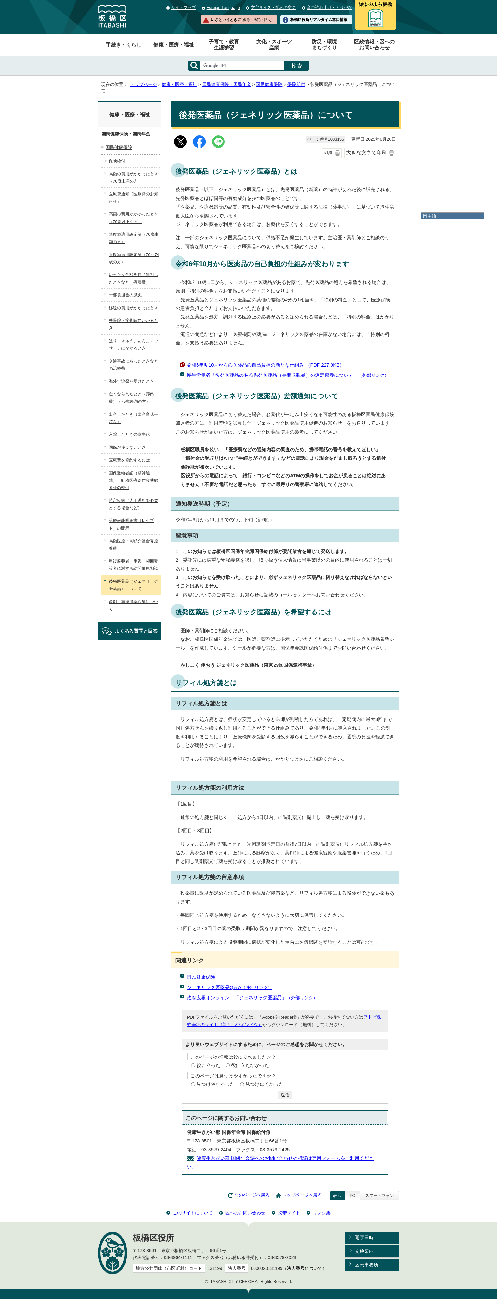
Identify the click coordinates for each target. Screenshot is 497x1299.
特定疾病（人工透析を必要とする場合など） (133, 504)
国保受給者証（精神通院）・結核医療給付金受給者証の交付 (133, 480)
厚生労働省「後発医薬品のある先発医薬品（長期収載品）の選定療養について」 (288, 375)
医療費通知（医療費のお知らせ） (133, 197)
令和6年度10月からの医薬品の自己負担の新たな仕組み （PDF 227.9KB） (265, 365)
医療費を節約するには (129, 460)
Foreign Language (223, 7)
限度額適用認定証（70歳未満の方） (133, 238)
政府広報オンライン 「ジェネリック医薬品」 (252, 997)
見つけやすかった (216, 1084)
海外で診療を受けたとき (131, 381)
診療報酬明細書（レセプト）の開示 (131, 524)
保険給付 (296, 84)
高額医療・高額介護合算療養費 (133, 544)
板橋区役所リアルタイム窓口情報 (318, 19)
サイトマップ (183, 7)
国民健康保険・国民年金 (226, 84)
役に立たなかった (250, 1065)
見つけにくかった (264, 1084)
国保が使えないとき (127, 447)
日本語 (429, 215)
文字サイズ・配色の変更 (273, 7)
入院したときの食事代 (129, 434)
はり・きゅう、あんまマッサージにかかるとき (133, 344)
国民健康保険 (269, 84)
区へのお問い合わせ (245, 1212)
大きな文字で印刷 (366, 152)
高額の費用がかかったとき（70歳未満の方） (133, 177)
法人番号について (304, 1268)
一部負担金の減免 (125, 295)
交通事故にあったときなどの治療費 (133, 365)
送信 (285, 1095)
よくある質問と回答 (136, 630)
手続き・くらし (123, 45)
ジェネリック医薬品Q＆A (229, 987)
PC (352, 1195)
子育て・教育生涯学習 (224, 44)
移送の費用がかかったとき (133, 307)
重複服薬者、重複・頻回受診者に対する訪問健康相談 (133, 565)
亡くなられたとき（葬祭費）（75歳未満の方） (131, 398)
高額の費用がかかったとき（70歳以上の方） (133, 218)
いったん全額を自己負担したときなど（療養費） (133, 278)
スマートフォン (379, 1195)
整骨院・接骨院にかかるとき (133, 324)
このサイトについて (193, 1212)
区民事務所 (366, 1264)
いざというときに (242, 19)
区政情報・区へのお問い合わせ (374, 44)
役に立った (208, 1065)
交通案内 (364, 1251)
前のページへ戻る (252, 1195)
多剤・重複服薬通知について (133, 605)
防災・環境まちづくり (324, 44)
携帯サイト (289, 1212)
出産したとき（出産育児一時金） (133, 418)
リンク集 (322, 1212)
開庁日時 (364, 1237)
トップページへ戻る (302, 1195)
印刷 (328, 153)
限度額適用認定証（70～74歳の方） (134, 258)
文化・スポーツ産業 (274, 44)
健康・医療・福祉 (173, 45)
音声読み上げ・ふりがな (329, 7)
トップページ (143, 84)
